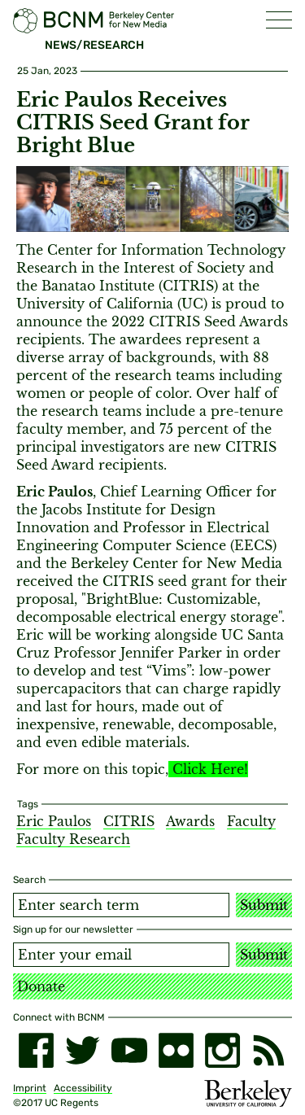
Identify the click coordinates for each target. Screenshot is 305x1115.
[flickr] (176, 1050)
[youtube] (129, 1050)
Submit (264, 905)
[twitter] (82, 1050)
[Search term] (121, 905)
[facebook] (36, 1050)
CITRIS (129, 821)
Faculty (251, 821)
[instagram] (222, 1050)
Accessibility (83, 1088)
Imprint (29, 1088)
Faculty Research (73, 839)
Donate (41, 986)
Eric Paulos (53, 821)
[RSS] (269, 1050)
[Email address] (121, 954)
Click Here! (210, 769)
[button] (279, 19)
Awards (190, 821)
